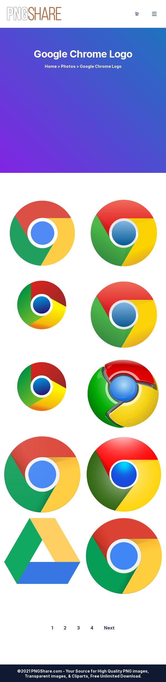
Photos (68, 66)
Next (109, 628)
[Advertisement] (83, 117)
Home (51, 66)
